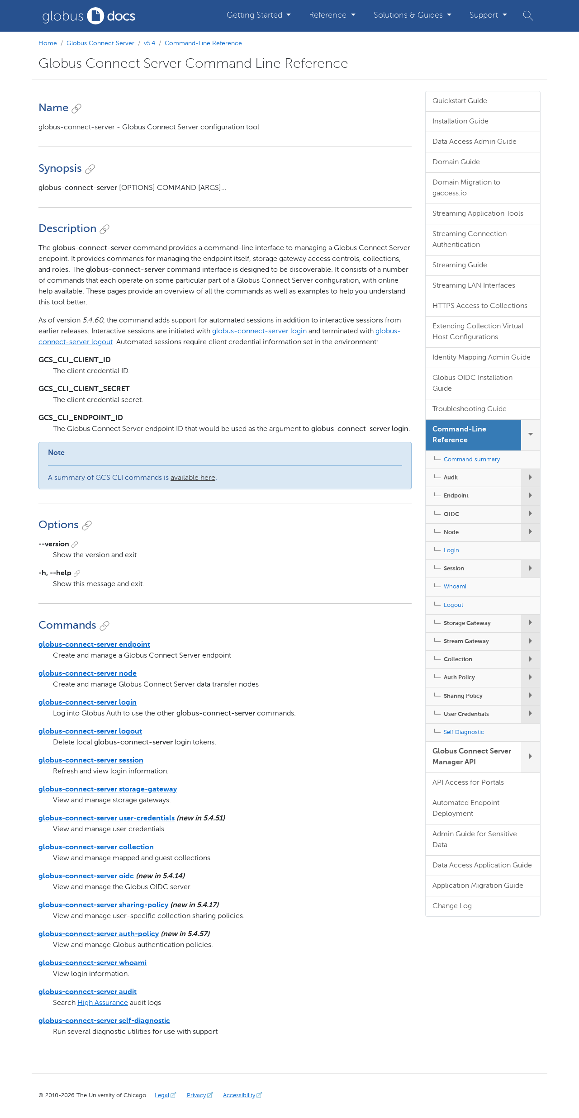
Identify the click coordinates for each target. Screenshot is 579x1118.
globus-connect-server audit (87, 992)
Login (451, 551)
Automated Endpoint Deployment (465, 809)
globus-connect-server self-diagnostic (104, 1021)
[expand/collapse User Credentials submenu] (530, 714)
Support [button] (485, 15)
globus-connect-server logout (90, 731)
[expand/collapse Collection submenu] (530, 659)
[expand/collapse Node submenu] (530, 532)
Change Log (452, 906)
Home (47, 43)
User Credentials (466, 714)
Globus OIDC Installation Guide (472, 383)
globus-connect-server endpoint (94, 645)
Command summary (472, 460)
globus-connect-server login (259, 331)
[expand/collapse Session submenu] (530, 569)
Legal (166, 1096)
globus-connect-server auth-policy (98, 934)
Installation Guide (460, 121)
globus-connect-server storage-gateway (107, 789)
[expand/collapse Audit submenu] (530, 478)
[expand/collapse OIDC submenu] (530, 514)
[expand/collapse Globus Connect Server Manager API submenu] (530, 757)
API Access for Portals (468, 782)
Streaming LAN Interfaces (473, 285)
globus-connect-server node (87, 673)
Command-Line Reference (203, 43)
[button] (528, 15)
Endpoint (456, 496)
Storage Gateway (467, 623)
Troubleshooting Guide (469, 409)
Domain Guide (456, 162)
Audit (451, 478)
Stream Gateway (466, 641)
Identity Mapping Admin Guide (481, 357)
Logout (453, 605)
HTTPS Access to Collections (479, 306)
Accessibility (243, 1096)
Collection (458, 660)
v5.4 (149, 43)
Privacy (201, 1096)
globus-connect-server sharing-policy (103, 905)
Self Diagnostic (464, 732)
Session (454, 569)
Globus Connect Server (100, 43)
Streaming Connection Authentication (469, 240)
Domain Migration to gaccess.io (466, 188)
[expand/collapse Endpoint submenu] (530, 496)
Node (451, 532)
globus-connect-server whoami (92, 963)
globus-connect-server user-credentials (106, 818)
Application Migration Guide (477, 886)
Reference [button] (329, 15)
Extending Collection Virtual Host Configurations (477, 332)
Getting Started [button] (256, 15)
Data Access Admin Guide (474, 142)
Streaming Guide (459, 265)
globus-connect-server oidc (86, 876)
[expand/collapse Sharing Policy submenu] (530, 696)
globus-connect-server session (90, 760)
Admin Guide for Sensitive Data (474, 840)
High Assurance (102, 1003)
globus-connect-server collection (96, 847)
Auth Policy (459, 678)
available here (193, 478)
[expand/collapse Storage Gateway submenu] (530, 623)
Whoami (455, 587)
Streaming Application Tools (477, 214)
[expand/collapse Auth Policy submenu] (530, 678)
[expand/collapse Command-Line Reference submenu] (530, 435)
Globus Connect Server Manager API (471, 757)
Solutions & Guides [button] (409, 15)
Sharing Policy (463, 696)
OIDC (451, 514)
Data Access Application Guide (482, 865)
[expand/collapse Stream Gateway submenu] (530, 641)
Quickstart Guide (459, 101)
